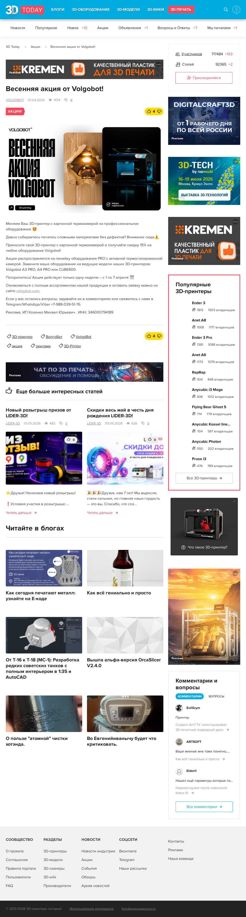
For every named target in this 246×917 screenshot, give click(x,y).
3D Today (13, 47)
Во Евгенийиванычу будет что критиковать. (121, 741)
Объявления (133, 27)
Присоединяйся (204, 78)
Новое (77, 27)
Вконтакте (128, 851)
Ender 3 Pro (202, 337)
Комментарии (190, 696)
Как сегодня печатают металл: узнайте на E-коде (40, 596)
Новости (18, 27)
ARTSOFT (193, 742)
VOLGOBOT (15, 100)
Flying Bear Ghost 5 (209, 407)
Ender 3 (198, 303)
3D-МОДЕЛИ (128, 9)
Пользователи (18, 877)
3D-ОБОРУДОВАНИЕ (91, 9)
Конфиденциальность (139, 909)
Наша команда (180, 858)
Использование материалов (92, 909)
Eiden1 (191, 771)
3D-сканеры (53, 868)
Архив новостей (95, 885)
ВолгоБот (54, 336)
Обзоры (88, 877)
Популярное (46, 27)
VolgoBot (83, 336)
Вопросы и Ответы (177, 27)
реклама (43, 346)
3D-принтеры (55, 851)
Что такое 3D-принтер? (207, 547)
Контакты (176, 841)
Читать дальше (18, 512)
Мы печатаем (222, 27)
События (89, 868)
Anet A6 (199, 354)
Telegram (127, 859)
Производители (57, 885)
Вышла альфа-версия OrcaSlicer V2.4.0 (124, 663)
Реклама (15, 72)
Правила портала (21, 868)
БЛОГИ (57, 9)
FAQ (9, 885)
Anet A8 (199, 320)
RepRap (198, 372)
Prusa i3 (199, 458)
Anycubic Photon (206, 441)
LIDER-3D (13, 423)
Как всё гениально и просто (119, 593)
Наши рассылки (133, 868)
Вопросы (216, 696)
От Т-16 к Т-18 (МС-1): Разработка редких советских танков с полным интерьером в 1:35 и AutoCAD (42, 668)
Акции (102, 27)
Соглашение (17, 859)
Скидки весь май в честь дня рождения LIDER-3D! (120, 413)
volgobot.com (27, 291)
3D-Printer (72, 346)
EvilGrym (193, 708)
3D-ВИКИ (155, 9)
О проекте (15, 851)
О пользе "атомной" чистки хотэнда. (37, 741)
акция (17, 346)
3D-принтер (22, 336)
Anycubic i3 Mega (207, 389)
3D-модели (53, 859)
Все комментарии (202, 806)
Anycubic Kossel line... (211, 424)
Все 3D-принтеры (202, 478)
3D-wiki (49, 877)
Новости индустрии (98, 851)
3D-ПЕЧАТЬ (181, 9)
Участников (192, 54)
